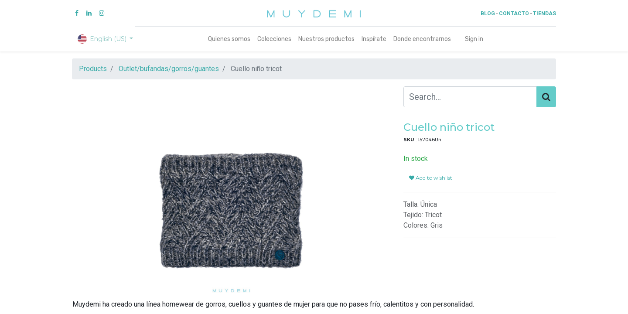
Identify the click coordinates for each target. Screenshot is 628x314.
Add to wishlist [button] (430, 177)
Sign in (474, 39)
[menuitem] (229, 39)
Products (93, 69)
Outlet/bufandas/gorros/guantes (169, 69)
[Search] (546, 96)
